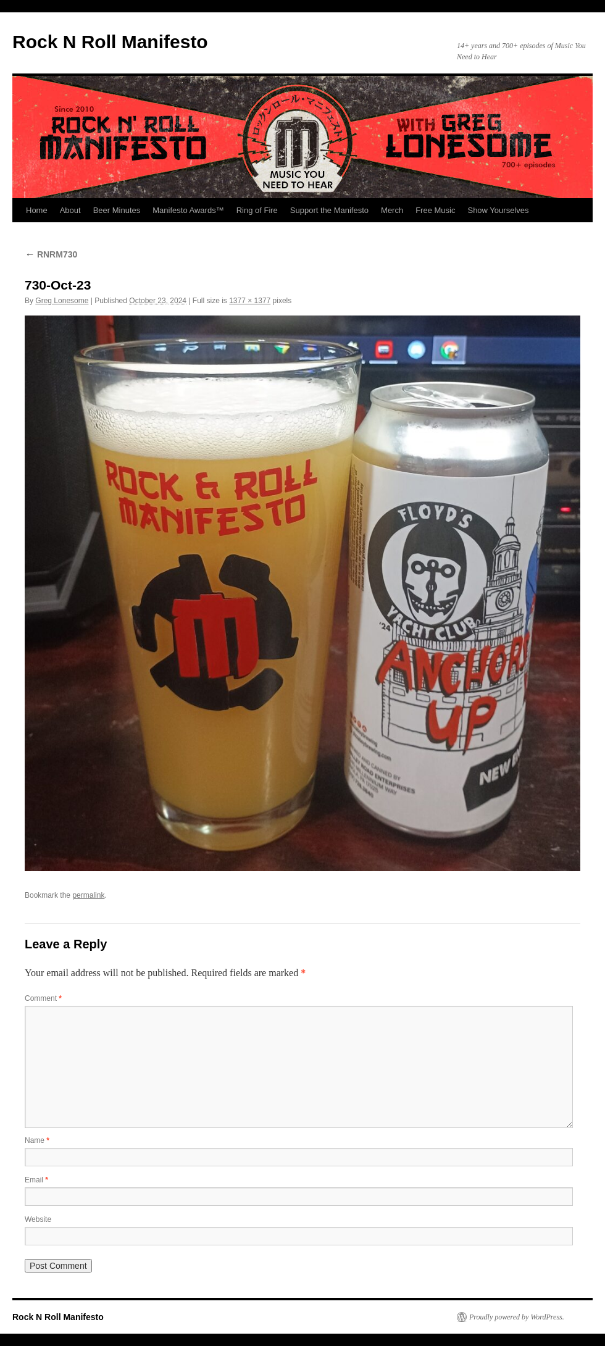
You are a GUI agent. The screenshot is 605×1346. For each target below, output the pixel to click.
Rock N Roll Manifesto (110, 41)
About (70, 210)
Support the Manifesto (329, 210)
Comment (43, 998)
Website (38, 1219)
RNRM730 (51, 254)
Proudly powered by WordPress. (516, 1317)
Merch (392, 210)
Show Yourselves (497, 210)
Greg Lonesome (61, 300)
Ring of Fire (257, 210)
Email (36, 1180)
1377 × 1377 (249, 300)
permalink (88, 895)
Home (37, 210)
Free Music (435, 210)
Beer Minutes (117, 210)
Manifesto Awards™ (187, 210)
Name (37, 1140)
